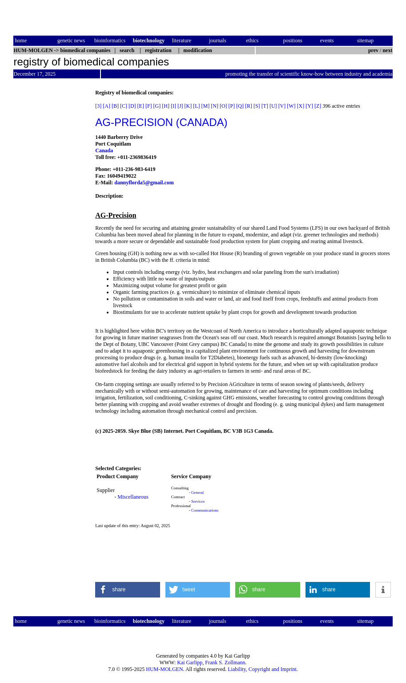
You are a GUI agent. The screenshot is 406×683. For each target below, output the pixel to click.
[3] (98, 106)
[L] (196, 106)
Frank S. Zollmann (225, 662)
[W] (291, 106)
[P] (232, 106)
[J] (180, 106)
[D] (132, 106)
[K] (188, 106)
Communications (205, 510)
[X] (301, 106)
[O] (223, 106)
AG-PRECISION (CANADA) (161, 122)
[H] (165, 106)
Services (198, 501)
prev (373, 50)
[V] (282, 106)
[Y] (309, 106)
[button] (127, 590)
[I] (173, 106)
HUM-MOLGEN (164, 669)
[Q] (240, 106)
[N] (214, 106)
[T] (264, 106)
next (387, 50)
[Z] (317, 106)
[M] (205, 106)
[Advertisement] (50, 223)
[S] (256, 106)
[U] (273, 106)
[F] (148, 106)
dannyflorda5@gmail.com (144, 182)
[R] (248, 106)
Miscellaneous (132, 497)
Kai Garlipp (189, 662)
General (197, 492)
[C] (123, 106)
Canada (104, 150)
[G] (157, 106)
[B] (115, 106)
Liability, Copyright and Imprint (262, 669)
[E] (140, 106)
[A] (106, 106)
